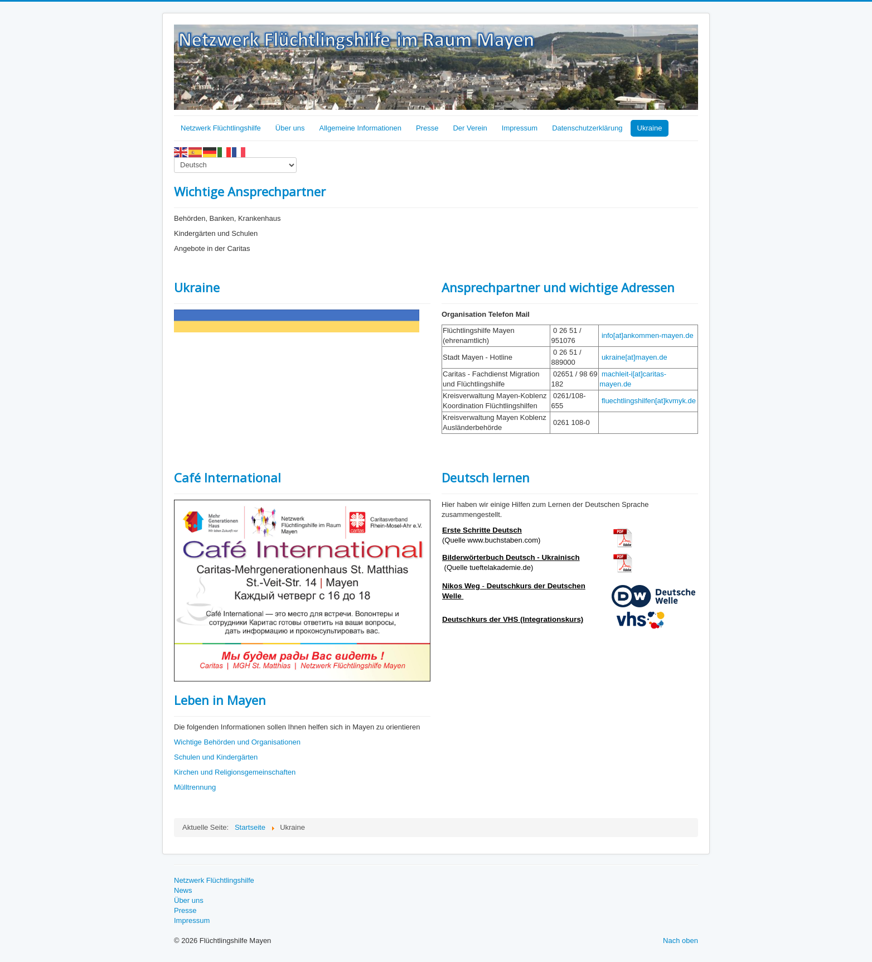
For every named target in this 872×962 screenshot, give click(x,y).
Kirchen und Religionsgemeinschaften (234, 772)
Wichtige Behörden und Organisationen (237, 742)
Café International (227, 477)
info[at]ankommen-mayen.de (648, 335)
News (183, 890)
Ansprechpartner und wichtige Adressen (558, 287)
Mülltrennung (195, 787)
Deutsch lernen (486, 477)
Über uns (290, 128)
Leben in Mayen (220, 700)
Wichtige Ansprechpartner (250, 191)
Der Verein (470, 128)
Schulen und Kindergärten (216, 757)
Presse (427, 128)
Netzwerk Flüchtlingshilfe (221, 128)
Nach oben (680, 940)
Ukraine (649, 128)
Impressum (519, 128)
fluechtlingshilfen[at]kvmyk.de (649, 401)
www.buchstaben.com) (504, 540)
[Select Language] (235, 165)
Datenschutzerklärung (587, 128)
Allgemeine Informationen (360, 128)
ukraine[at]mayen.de (634, 357)
